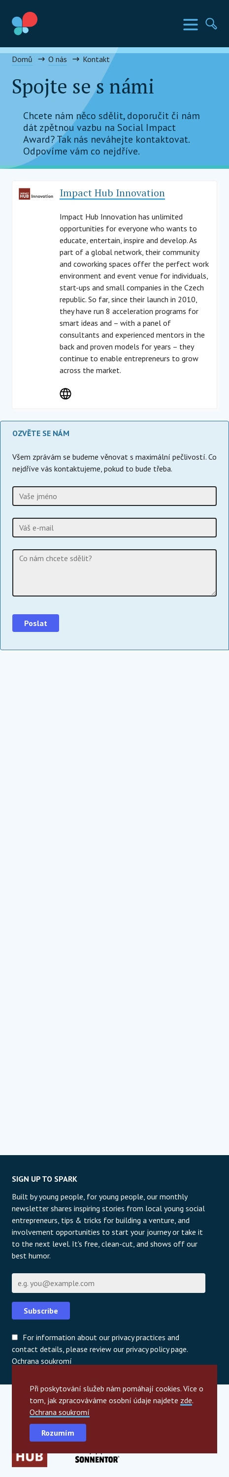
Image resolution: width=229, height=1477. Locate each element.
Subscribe (41, 1311)
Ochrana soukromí (60, 1412)
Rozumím (57, 1433)
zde (186, 1400)
